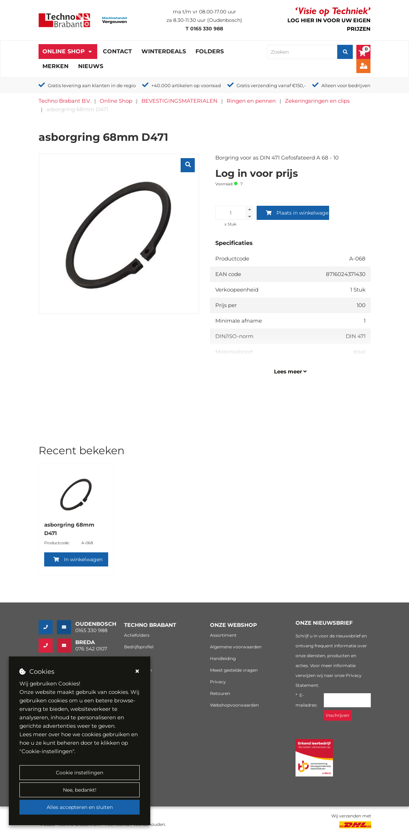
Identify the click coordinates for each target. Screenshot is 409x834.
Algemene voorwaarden (236, 646)
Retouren (220, 693)
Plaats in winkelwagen (297, 213)
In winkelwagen (78, 559)
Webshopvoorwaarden (234, 705)
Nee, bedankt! (80, 790)
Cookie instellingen (79, 772)
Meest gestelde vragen (234, 670)
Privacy (218, 681)
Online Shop (63, 51)
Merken (55, 66)
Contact (117, 51)
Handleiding (223, 658)
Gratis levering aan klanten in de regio (92, 85)
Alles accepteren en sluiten (80, 807)
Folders (209, 51)
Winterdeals (163, 51)
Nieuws (90, 66)
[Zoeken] (345, 52)
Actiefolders (137, 635)
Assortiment (223, 635)
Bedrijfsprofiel (138, 646)
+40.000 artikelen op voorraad (186, 85)
